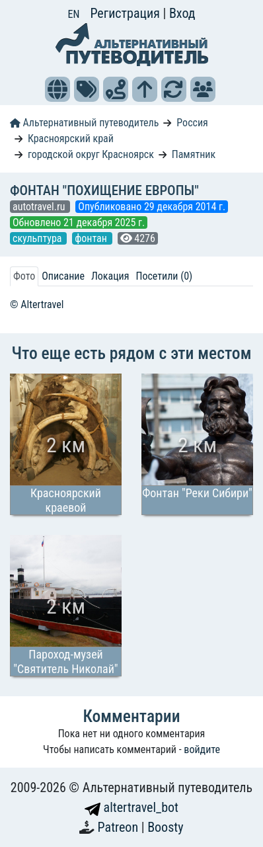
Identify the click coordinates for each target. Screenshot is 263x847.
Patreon (119, 827)
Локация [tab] (110, 276)
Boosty (165, 827)
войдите (202, 749)
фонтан (92, 238)
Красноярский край (71, 138)
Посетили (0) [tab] (163, 276)
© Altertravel (36, 304)
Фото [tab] (24, 276)
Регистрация (126, 13)
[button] (57, 89)
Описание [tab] (63, 276)
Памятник (193, 154)
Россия (191, 122)
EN (74, 14)
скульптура (38, 238)
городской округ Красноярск (91, 154)
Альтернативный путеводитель (84, 122)
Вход (182, 13)
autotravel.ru (40, 206)
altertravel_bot (131, 807)
